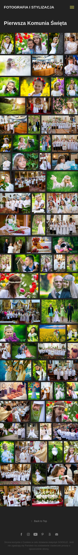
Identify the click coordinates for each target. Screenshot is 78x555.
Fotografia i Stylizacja (29, 7)
